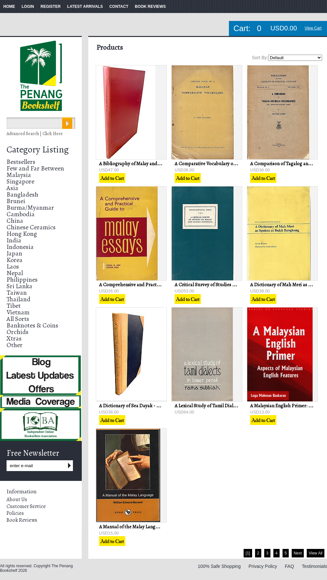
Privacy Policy (263, 566)
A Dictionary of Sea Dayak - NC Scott (137, 405)
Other (15, 345)
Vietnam (18, 312)
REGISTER (50, 6)
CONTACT (118, 6)
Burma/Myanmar (30, 207)
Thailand (18, 299)
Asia (12, 188)
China (15, 220)
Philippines (22, 279)
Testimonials (314, 566)
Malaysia (19, 174)
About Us (17, 499)
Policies (15, 513)
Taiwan (17, 292)
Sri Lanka (19, 286)
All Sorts (18, 318)
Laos (13, 266)
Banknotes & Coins (32, 325)
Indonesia (20, 246)
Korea (15, 259)
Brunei (16, 201)
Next (298, 553)
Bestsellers (21, 161)
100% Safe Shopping (219, 566)
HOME (9, 6)
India (14, 240)
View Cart (313, 28)
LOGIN (28, 6)
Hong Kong (22, 233)
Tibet (14, 305)
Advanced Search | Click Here (35, 134)
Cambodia (21, 214)
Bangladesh (22, 194)
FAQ (289, 566)
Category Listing (38, 149)
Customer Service (26, 506)
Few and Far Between (35, 168)
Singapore (20, 181)
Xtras (14, 338)
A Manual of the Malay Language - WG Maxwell (147, 526)
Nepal (15, 273)
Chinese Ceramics (31, 227)
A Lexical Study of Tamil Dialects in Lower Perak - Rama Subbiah (240, 405)
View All (315, 553)
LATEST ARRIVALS (85, 6)
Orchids (17, 331)
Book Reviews (22, 520)
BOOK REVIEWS (150, 6)
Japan (14, 253)
